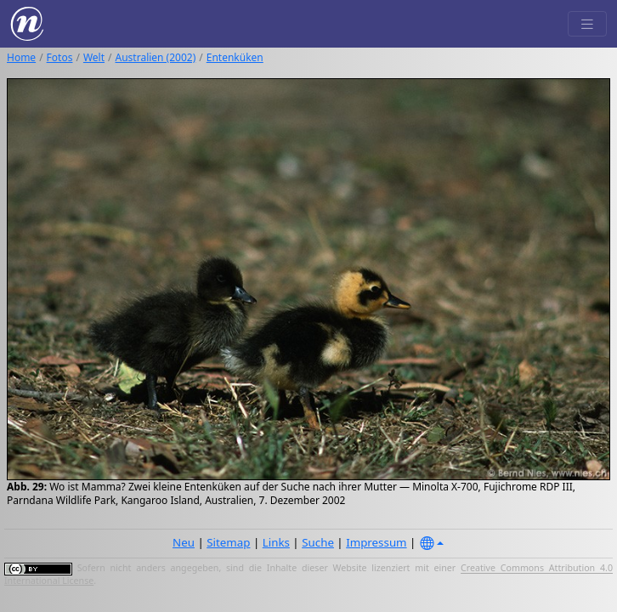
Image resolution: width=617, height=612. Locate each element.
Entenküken (235, 57)
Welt (94, 57)
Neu (184, 542)
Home (21, 57)
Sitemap (228, 542)
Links (276, 542)
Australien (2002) (156, 57)
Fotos (60, 57)
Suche (318, 542)
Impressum (376, 542)
